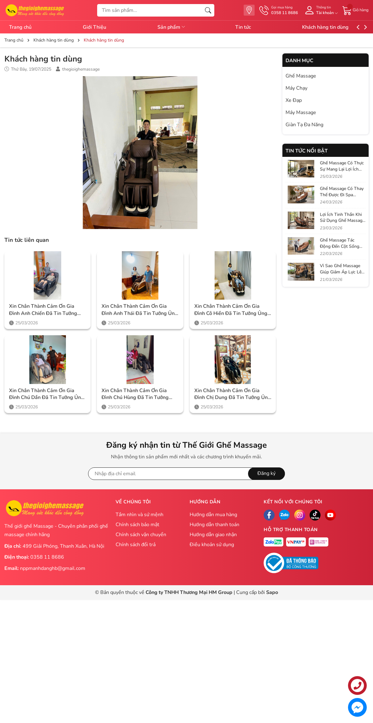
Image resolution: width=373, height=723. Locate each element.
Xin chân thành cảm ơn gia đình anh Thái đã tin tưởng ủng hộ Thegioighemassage (140, 310)
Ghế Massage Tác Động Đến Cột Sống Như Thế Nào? (339, 246)
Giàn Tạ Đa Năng (304, 124)
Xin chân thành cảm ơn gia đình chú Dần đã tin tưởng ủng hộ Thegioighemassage (46, 394)
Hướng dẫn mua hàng (213, 514)
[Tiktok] (315, 515)
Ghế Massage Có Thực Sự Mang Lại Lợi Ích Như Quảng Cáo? (342, 169)
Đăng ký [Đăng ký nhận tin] (266, 473)
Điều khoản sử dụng (212, 544)
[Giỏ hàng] (355, 10)
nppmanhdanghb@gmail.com (52, 568)
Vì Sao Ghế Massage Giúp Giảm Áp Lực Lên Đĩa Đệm (342, 272)
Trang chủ (20, 27)
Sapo (272, 592)
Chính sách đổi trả (136, 544)
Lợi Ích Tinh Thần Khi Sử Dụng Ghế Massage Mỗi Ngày (342, 221)
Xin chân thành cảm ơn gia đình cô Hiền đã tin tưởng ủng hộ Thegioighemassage (230, 310)
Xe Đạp (294, 100)
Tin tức (254, 27)
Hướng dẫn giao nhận (213, 534)
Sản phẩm (179, 27)
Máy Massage (301, 112)
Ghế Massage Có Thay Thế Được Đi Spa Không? (342, 195)
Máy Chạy (296, 88)
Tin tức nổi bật (307, 150)
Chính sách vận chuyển (141, 534)
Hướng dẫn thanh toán (214, 524)
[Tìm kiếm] (208, 10)
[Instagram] (299, 515)
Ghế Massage (301, 75)
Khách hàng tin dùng (340, 27)
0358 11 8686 (47, 557)
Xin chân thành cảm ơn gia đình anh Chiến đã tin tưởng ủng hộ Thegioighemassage (43, 310)
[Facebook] (269, 515)
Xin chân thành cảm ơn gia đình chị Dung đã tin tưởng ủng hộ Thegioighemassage (232, 394)
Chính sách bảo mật (137, 524)
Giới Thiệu (98, 27)
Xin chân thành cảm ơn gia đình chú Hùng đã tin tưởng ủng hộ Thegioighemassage (135, 394)
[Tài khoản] (320, 10)
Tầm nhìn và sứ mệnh (139, 514)
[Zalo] (284, 515)
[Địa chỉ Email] (186, 473)
